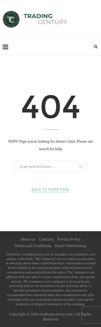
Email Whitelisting (70, 245)
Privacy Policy (69, 239)
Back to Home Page (50, 189)
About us (27, 239)
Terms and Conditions (33, 245)
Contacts (46, 239)
